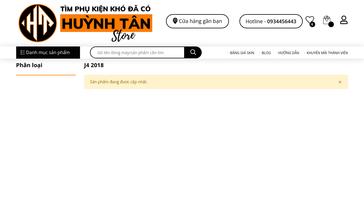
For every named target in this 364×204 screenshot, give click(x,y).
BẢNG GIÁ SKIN (242, 52)
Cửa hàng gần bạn (200, 20)
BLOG (266, 52)
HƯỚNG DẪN (288, 52)
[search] (137, 52)
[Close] (340, 82)
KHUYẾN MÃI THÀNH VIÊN (327, 52)
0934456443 (281, 21)
